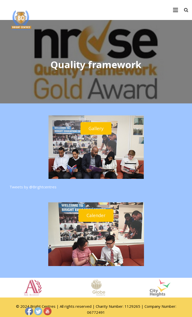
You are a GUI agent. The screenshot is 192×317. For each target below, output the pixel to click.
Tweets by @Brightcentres (33, 186)
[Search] (186, 10)
